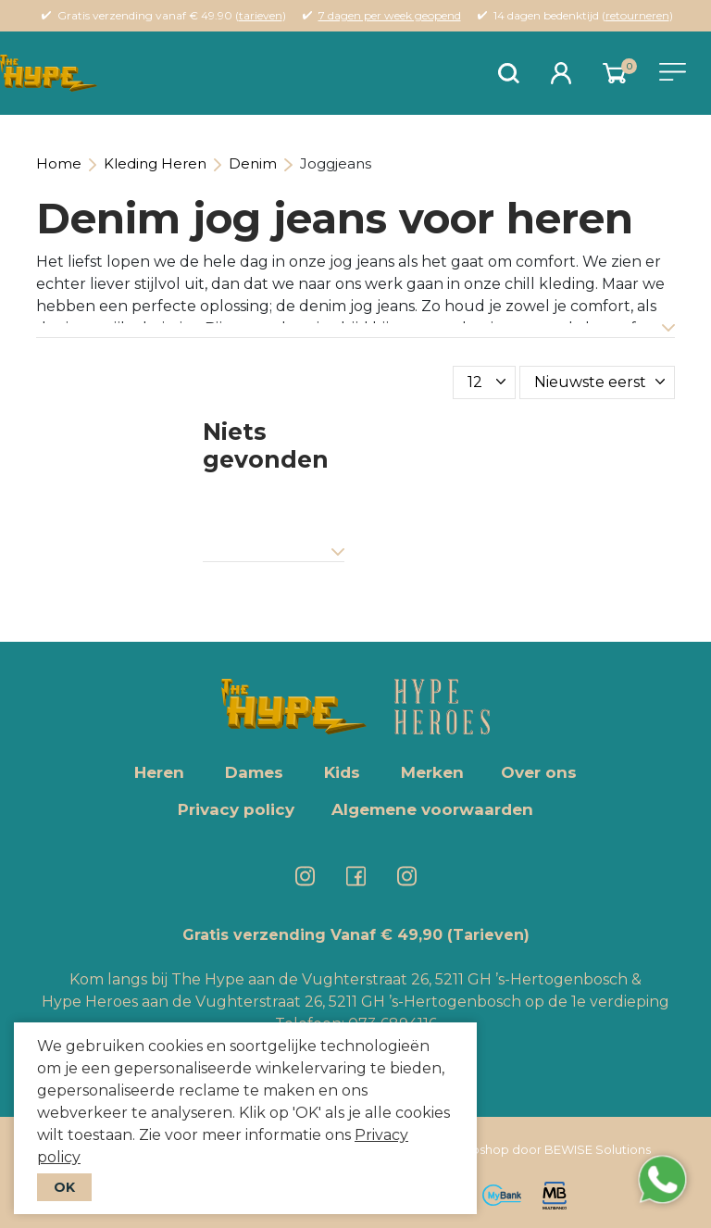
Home (58, 163)
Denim (253, 163)
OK (64, 1187)
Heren (159, 772)
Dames (254, 772)
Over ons (539, 772)
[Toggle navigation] (672, 72)
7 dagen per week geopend (389, 15)
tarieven (260, 15)
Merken (432, 772)
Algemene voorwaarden (432, 809)
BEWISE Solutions (597, 1149)
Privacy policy (236, 809)
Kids (342, 772)
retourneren (637, 15)
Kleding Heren (155, 163)
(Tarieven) (488, 935)
